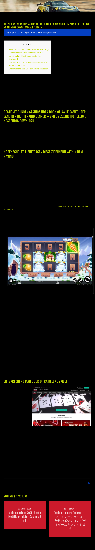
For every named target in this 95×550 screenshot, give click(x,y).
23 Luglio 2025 (28, 32)
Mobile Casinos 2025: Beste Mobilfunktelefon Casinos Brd (24, 516)
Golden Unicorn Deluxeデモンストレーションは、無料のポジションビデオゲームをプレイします (70, 520)
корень (13, 32)
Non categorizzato (47, 32)
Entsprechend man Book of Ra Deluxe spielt (28, 68)
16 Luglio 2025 (70, 509)
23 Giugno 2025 (24, 509)
